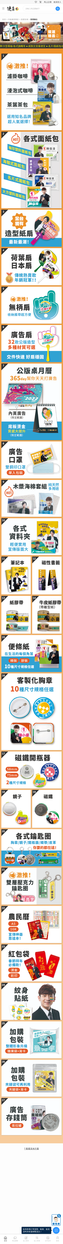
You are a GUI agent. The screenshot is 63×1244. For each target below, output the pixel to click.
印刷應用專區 (13, 19)
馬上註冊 (48, 2)
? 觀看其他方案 (31, 1149)
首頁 (4, 19)
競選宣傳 (24, 19)
